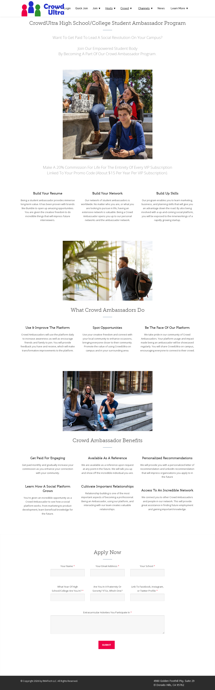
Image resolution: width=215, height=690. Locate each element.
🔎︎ (57, 8)
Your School (147, 566)
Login (67, 8)
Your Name (68, 566)
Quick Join (81, 8)
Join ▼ (97, 8)
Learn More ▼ (179, 8)
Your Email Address (107, 566)
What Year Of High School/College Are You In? (67, 588)
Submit (106, 645)
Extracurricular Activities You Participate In (107, 612)
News (161, 8)
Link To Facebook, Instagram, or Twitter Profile (147, 588)
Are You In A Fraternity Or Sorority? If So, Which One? (107, 588)
